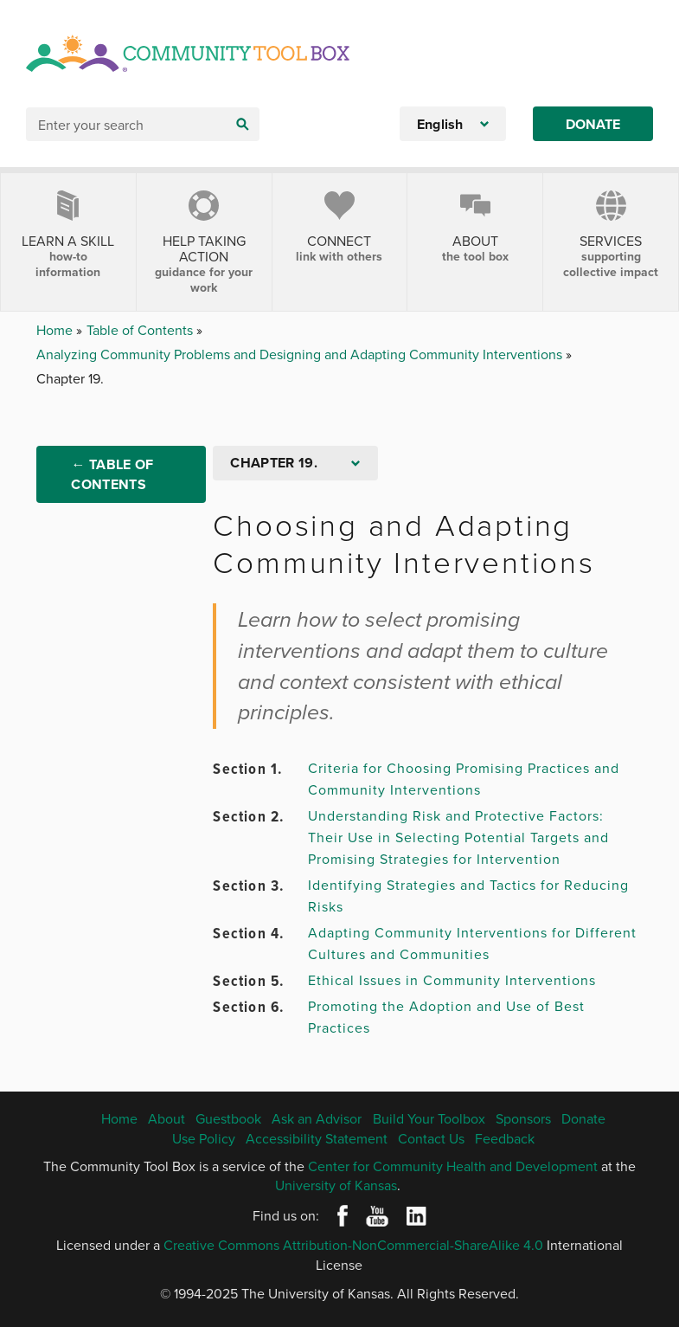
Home (56, 329)
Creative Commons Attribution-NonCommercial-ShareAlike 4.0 (353, 1244)
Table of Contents (141, 329)
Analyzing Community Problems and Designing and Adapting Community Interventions (301, 354)
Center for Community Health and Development (453, 1166)
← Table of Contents (112, 474)
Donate (593, 124)
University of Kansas (336, 1185)
